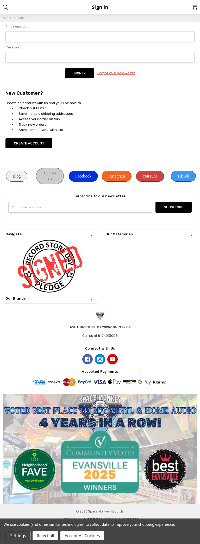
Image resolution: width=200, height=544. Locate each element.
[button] (16, 176)
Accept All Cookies (82, 536)
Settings (18, 536)
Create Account (29, 143)
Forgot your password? (116, 73)
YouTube (150, 176)
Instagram (116, 176)
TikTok (183, 176)
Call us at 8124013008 (100, 336)
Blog (16, 176)
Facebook (83, 176)
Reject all (45, 536)
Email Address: (17, 27)
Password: (13, 47)
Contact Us (50, 176)
